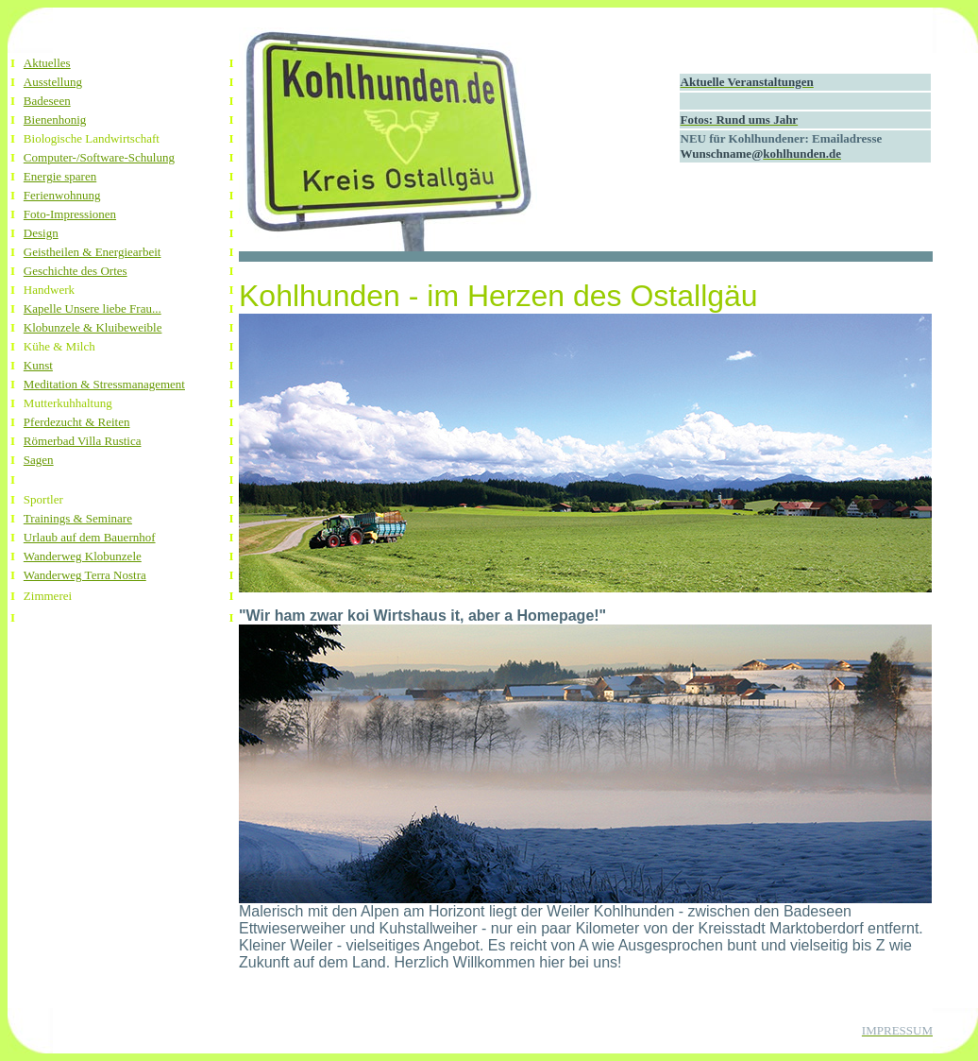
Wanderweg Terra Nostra (85, 575)
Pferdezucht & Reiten (77, 422)
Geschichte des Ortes (75, 271)
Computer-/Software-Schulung (99, 157)
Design (41, 233)
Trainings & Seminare (78, 518)
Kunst (38, 365)
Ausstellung (53, 82)
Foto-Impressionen (70, 214)
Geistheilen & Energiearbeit (92, 252)
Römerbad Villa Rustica (83, 441)
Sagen (39, 460)
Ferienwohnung (62, 195)
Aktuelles (47, 63)
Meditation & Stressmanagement (104, 384)
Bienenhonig (55, 119)
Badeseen (47, 101)
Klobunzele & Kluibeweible (93, 327)
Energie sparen (60, 176)
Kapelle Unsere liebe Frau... (92, 308)
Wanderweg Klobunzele (83, 556)
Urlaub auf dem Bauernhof (90, 537)
